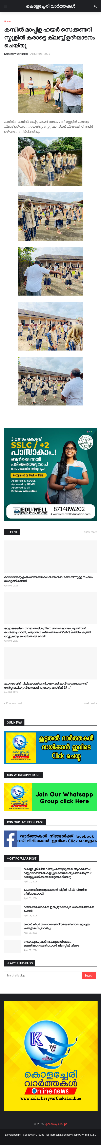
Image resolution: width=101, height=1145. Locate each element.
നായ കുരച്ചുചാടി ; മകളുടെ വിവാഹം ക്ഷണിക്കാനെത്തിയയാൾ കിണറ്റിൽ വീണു (51, 943)
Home (7, 21)
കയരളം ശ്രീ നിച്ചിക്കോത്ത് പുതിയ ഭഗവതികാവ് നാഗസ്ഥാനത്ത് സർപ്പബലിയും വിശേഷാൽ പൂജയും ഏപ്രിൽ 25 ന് (45, 685)
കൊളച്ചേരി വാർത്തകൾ (50, 6)
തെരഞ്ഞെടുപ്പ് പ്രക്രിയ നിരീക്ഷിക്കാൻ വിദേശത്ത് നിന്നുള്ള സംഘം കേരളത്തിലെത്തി (48, 579)
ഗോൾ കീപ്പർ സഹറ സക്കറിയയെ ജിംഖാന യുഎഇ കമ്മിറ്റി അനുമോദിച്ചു (56, 926)
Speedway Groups (55, 1124)
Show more (90, 532)
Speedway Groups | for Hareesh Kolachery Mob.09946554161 (59, 1134)
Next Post (89, 703)
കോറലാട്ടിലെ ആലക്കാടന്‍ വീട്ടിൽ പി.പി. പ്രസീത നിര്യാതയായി (55, 891)
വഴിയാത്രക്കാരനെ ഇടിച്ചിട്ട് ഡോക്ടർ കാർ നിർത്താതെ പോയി (59, 909)
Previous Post (14, 703)
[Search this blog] (43, 975)
